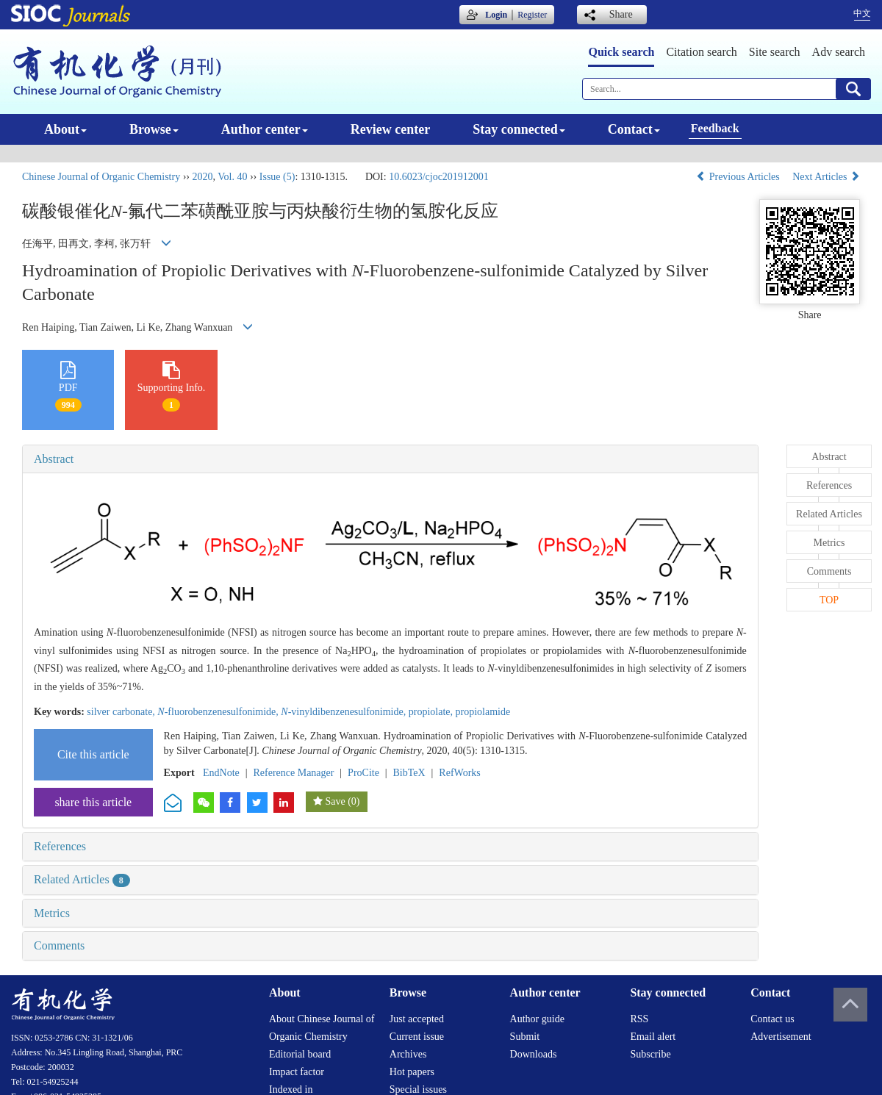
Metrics (52, 913)
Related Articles (82, 879)
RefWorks (459, 772)
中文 (862, 13)
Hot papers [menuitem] (412, 1071)
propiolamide (483, 711)
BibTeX (409, 772)
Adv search (838, 52)
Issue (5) (277, 176)
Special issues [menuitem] (418, 1089)
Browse (154, 129)
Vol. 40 (232, 176)
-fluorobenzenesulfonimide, (219, 711)
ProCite (363, 772)
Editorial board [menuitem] (300, 1054)
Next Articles (826, 176)
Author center (264, 129)
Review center (390, 129)
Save (335, 801)
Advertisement (780, 1036)
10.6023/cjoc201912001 (439, 176)
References (60, 846)
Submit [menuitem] (524, 1036)
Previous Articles (739, 176)
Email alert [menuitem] (652, 1036)
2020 (202, 176)
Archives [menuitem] (408, 1054)
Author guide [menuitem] (537, 1018)
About (65, 129)
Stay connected (519, 129)
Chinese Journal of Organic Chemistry (101, 176)
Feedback (715, 128)
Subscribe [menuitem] (650, 1054)
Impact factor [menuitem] (296, 1071)
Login (496, 15)
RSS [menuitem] (639, 1018)
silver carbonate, (122, 711)
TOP (829, 600)
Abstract (54, 459)
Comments (59, 945)
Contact (634, 129)
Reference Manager (293, 772)
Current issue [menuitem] (417, 1036)
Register (532, 15)
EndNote (221, 772)
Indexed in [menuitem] (290, 1089)
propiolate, (432, 711)
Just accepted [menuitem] (417, 1018)
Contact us (772, 1018)
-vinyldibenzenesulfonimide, (344, 711)
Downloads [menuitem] (533, 1054)
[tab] (390, 459)
